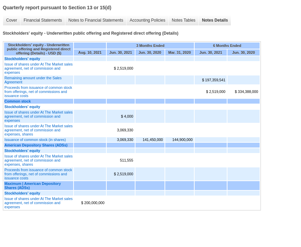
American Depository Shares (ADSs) (35, 145)
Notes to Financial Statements (95, 20)
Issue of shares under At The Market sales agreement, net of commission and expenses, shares (38, 130)
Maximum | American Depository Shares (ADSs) (32, 185)
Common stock (17, 101)
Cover (11, 20)
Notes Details (215, 20)
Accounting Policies (147, 20)
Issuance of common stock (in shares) (35, 140)
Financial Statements (43, 20)
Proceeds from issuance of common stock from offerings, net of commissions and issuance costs (38, 91)
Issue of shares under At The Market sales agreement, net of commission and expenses (38, 68)
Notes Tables (183, 20)
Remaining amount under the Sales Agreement (33, 80)
